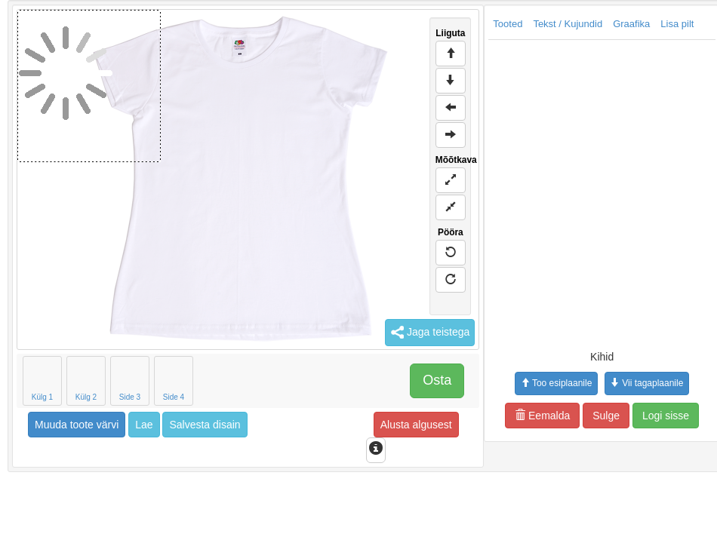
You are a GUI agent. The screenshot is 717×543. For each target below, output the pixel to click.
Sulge (606, 416)
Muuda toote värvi (76, 425)
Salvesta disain (204, 425)
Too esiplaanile (556, 383)
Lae (143, 425)
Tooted (507, 23)
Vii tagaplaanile (647, 383)
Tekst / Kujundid (567, 23)
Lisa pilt (677, 23)
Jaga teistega (429, 332)
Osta (437, 380)
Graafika (631, 23)
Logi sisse (665, 416)
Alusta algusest (416, 425)
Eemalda (542, 416)
